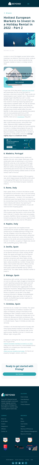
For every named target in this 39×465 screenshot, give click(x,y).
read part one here (28, 90)
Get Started (19, 374)
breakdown (20, 117)
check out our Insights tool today (14, 351)
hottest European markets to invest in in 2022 (18, 343)
